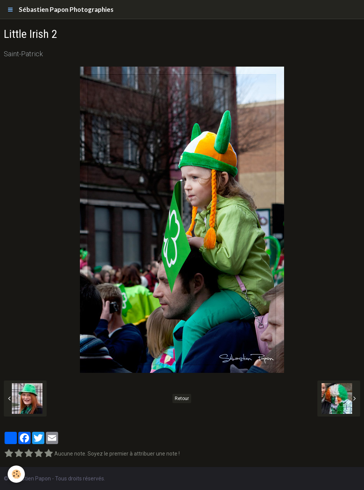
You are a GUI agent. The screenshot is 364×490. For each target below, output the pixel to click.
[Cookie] (16, 474)
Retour (182, 398)
